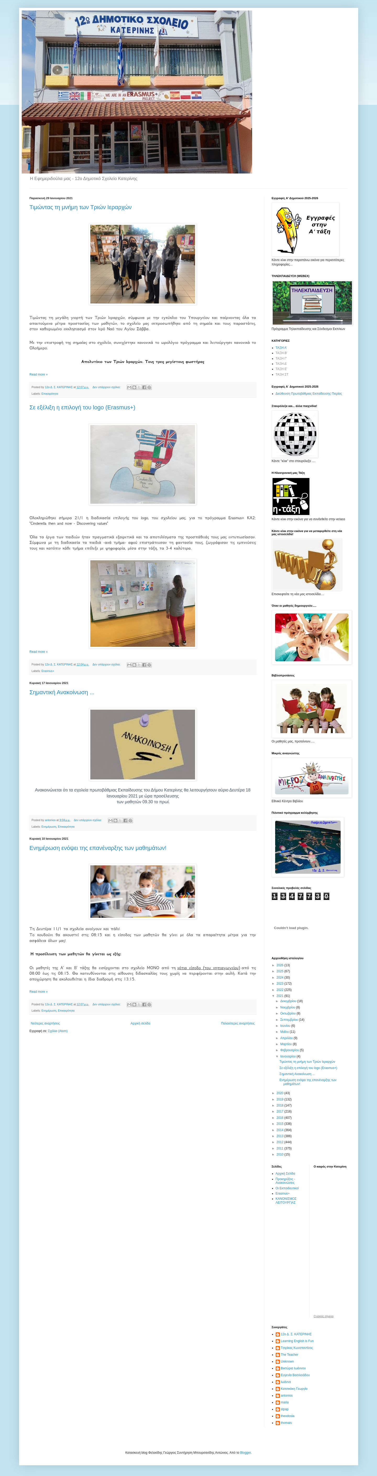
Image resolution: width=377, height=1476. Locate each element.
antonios (287, 1395)
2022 (280, 990)
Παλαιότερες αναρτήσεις (237, 1023)
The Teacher (289, 1354)
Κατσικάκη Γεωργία (294, 1389)
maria (285, 1402)
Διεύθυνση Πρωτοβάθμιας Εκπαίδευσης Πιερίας (309, 393)
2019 (280, 1099)
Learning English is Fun (297, 1341)
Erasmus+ (47, 670)
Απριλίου (286, 1038)
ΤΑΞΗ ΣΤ (282, 374)
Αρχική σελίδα (140, 1023)
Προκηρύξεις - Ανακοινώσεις (285, 1181)
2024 (280, 977)
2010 (280, 1154)
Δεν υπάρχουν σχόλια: (106, 387)
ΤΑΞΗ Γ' (281, 358)
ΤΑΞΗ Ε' (281, 369)
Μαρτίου (286, 1044)
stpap (285, 1409)
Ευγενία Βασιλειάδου (295, 1375)
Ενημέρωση (48, 826)
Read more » (39, 374)
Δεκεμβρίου (288, 1001)
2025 (280, 971)
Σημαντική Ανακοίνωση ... (62, 692)
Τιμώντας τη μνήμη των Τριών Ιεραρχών (81, 207)
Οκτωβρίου (288, 1013)
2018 (280, 1105)
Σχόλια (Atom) (58, 1031)
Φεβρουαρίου (290, 1050)
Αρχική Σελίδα (285, 1173)
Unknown (287, 1361)
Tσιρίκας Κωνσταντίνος (297, 1348)
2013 (280, 1136)
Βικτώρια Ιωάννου (293, 1368)
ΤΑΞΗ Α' (281, 348)
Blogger (245, 1453)
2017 (280, 1111)
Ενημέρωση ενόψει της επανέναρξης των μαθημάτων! (98, 848)
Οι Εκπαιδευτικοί (287, 1188)
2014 (280, 1130)
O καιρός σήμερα (324, 1316)
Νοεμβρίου (288, 1007)
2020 (280, 1093)
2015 (280, 1124)
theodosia (288, 1416)
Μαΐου (285, 1032)
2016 (280, 1118)
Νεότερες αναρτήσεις (45, 1023)
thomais (286, 1423)
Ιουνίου (285, 1026)
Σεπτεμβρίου (289, 1020)
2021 (280, 996)
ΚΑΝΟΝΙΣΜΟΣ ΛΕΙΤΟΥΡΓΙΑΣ (286, 1200)
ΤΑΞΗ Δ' (281, 364)
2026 (280, 965)
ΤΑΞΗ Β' (281, 353)
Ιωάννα (286, 1382)
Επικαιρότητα (49, 393)
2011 (280, 1148)
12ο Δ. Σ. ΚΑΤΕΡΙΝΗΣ (296, 1334)
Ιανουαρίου (288, 1056)
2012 (280, 1142)
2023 (280, 983)
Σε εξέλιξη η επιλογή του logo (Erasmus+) (82, 407)
